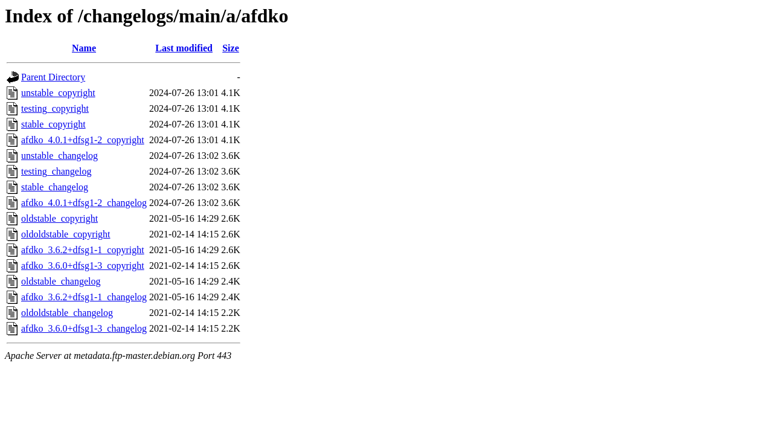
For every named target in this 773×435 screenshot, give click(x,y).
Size (230, 48)
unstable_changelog (59, 155)
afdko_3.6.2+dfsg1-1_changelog (84, 297)
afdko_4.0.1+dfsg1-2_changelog (84, 203)
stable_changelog (54, 187)
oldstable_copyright (59, 218)
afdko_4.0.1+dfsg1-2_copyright (82, 140)
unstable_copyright (58, 93)
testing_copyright (55, 108)
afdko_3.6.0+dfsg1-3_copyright (82, 265)
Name (84, 48)
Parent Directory (53, 77)
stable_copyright (53, 124)
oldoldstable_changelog (67, 313)
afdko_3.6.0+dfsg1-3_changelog (84, 328)
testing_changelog (56, 171)
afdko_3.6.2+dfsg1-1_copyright (82, 250)
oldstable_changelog (61, 281)
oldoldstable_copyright (66, 234)
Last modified (184, 48)
